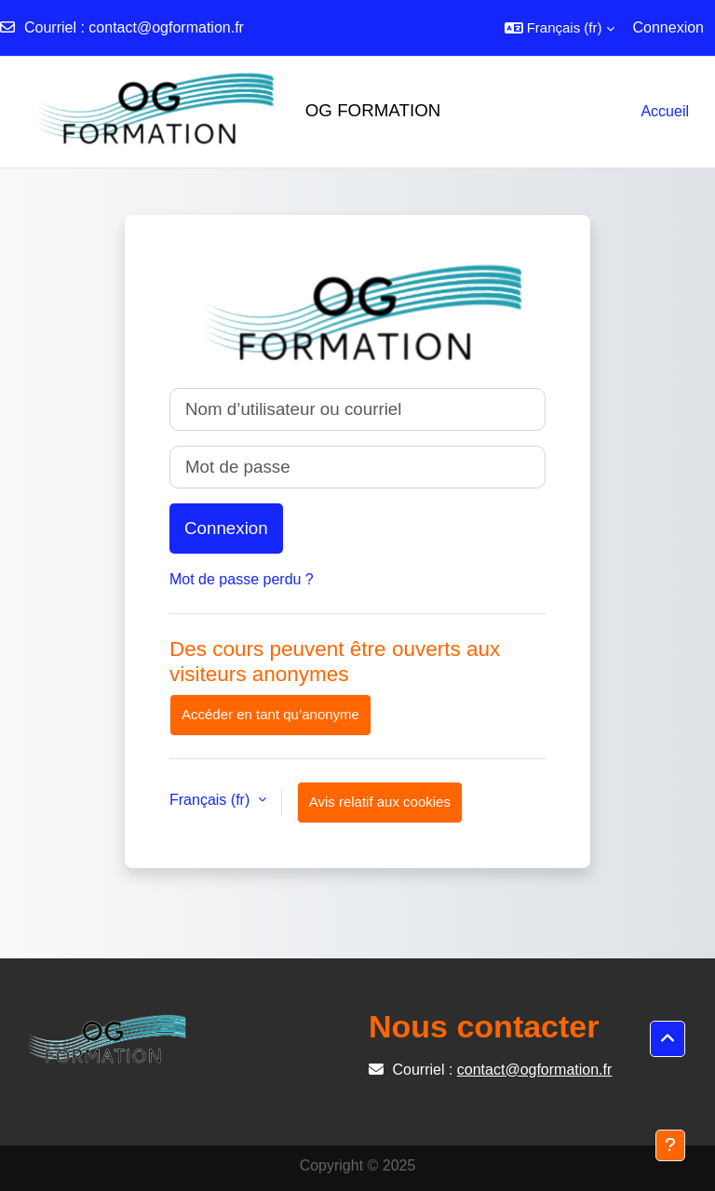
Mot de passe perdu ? (241, 579)
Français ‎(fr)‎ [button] (211, 800)
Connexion (669, 27)
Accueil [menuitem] (665, 111)
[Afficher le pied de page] (670, 1145)
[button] (559, 28)
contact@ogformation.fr (166, 27)
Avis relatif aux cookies (380, 802)
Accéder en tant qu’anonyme (270, 714)
